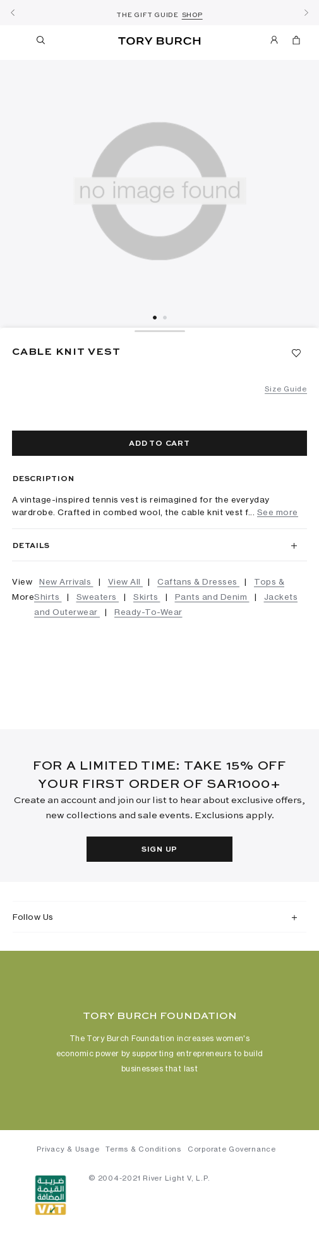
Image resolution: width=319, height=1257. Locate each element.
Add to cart (159, 444)
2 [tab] (165, 317)
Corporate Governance (232, 1149)
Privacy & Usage (68, 1149)
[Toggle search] (42, 42)
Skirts (146, 597)
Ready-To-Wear (148, 612)
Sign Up (159, 850)
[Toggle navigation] (18, 39)
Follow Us (33, 917)
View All (125, 581)
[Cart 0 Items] (296, 42)
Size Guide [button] (286, 388)
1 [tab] (155, 317)
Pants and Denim (212, 597)
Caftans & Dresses (198, 581)
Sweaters (97, 597)
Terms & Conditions (143, 1149)
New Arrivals (66, 581)
